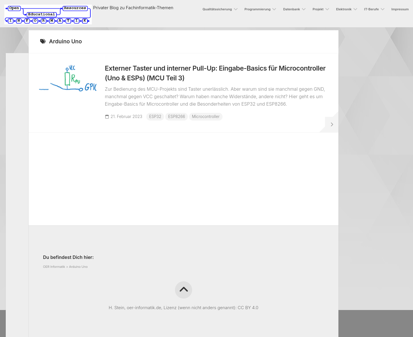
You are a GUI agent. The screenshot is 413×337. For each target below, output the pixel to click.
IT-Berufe (371, 9)
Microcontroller (208, 117)
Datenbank (291, 9)
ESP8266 (178, 117)
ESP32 (156, 117)
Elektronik (344, 9)
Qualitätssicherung (217, 9)
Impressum (400, 9)
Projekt (318, 9)
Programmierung (258, 9)
